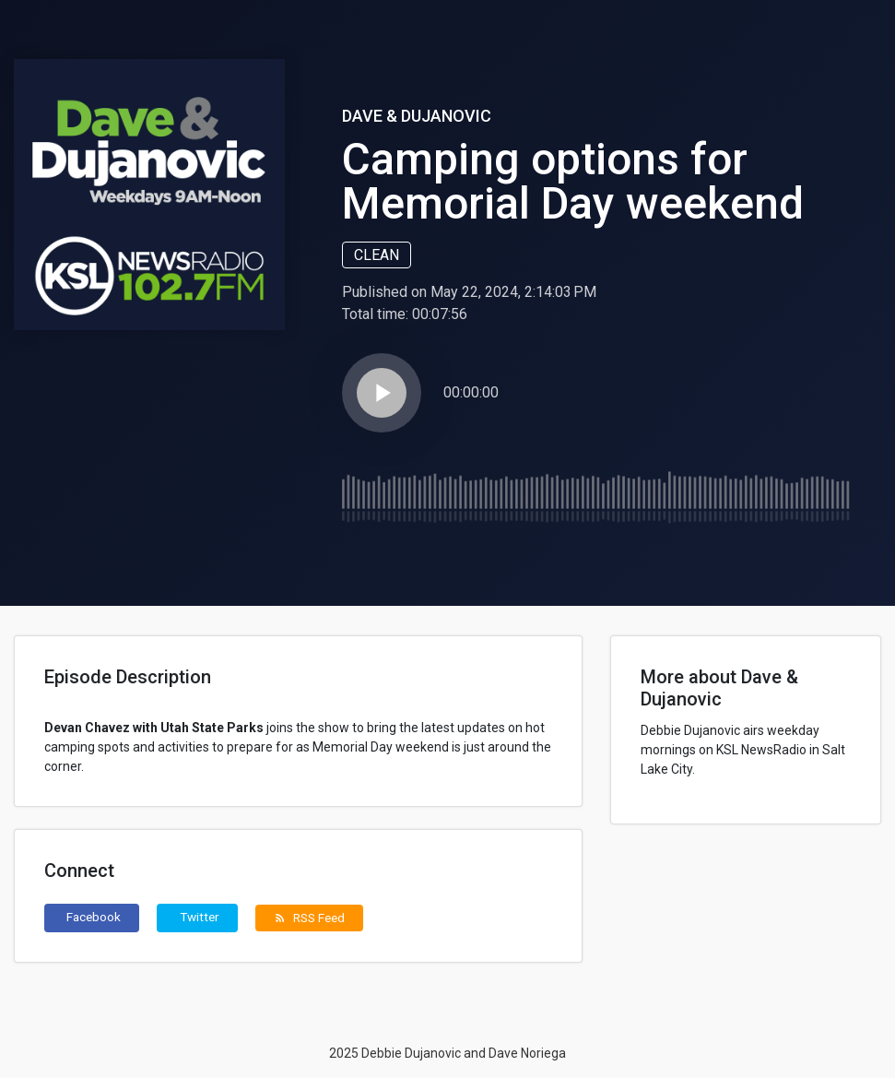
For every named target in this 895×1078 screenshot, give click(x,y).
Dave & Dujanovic (416, 115)
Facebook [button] (93, 916)
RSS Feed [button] (309, 917)
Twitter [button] (199, 916)
